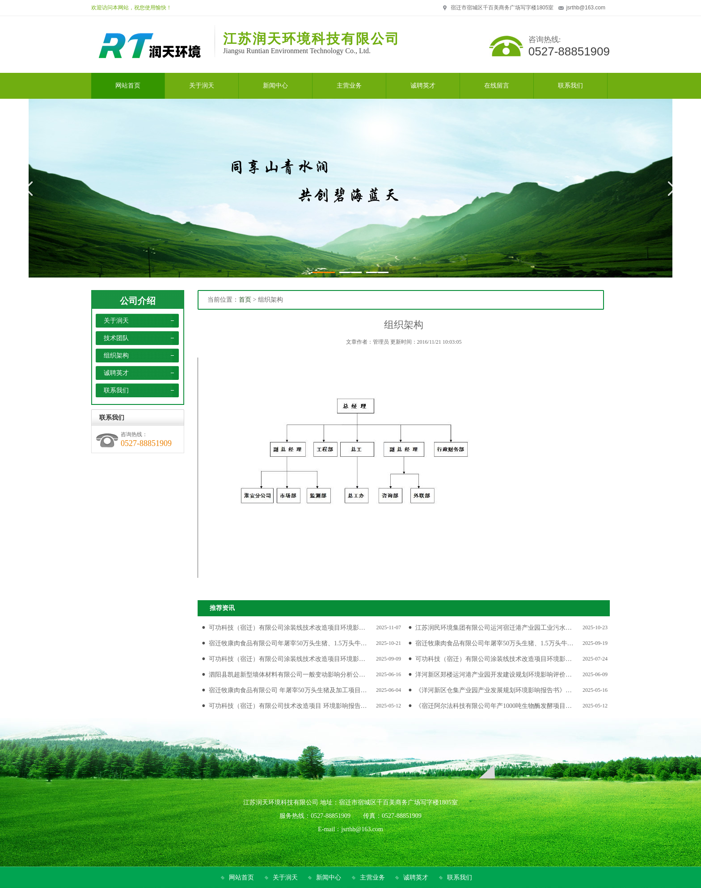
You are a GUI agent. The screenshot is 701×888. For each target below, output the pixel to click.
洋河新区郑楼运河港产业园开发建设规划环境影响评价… (493, 674)
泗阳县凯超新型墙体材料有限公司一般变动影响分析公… (287, 674)
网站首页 (241, 877)
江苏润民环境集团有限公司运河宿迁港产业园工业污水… (493, 627)
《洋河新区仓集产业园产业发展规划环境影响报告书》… (493, 690)
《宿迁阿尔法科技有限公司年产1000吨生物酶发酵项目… (493, 706)
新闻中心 (328, 877)
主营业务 (372, 877)
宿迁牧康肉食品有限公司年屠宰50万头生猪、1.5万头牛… (288, 643)
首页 (245, 299)
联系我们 (116, 390)
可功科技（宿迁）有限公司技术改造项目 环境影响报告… (288, 706)
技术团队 (116, 338)
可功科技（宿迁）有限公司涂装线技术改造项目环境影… (287, 627)
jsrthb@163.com (585, 7)
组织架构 (116, 355)
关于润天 (116, 320)
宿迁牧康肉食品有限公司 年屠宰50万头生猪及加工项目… (288, 690)
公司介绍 (138, 301)
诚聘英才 (116, 373)
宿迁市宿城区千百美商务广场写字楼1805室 (502, 7)
